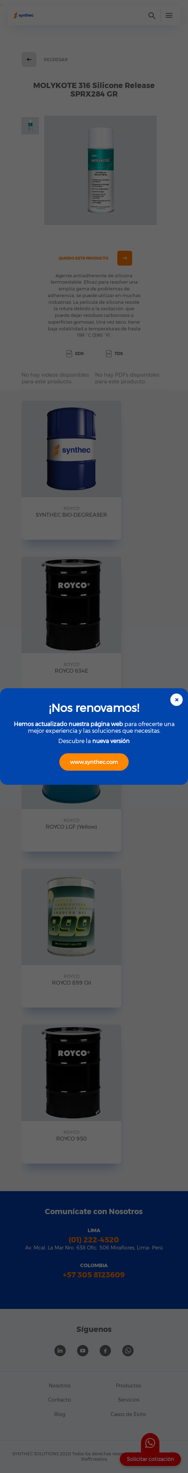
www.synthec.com (94, 762)
